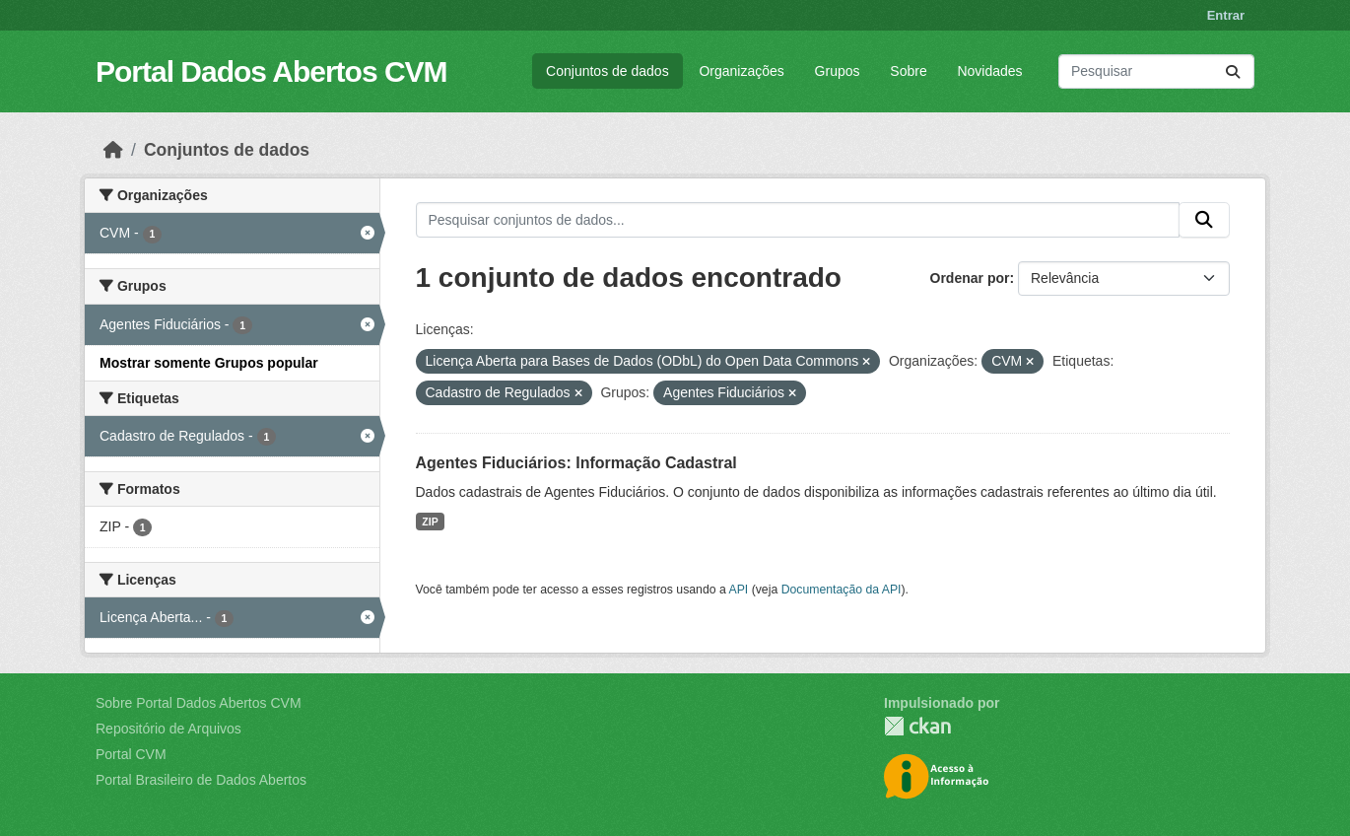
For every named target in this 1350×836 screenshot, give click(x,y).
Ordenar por (970, 278)
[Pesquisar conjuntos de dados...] (1156, 71)
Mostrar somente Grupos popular (209, 363)
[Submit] (1232, 71)
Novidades (989, 71)
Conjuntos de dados (607, 71)
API (739, 589)
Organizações (741, 71)
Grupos (837, 71)
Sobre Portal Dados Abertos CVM (199, 703)
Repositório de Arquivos (168, 728)
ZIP (430, 521)
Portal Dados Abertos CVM (271, 71)
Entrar (1226, 15)
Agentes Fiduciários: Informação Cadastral (576, 462)
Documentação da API (841, 589)
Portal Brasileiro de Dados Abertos (201, 780)
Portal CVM (131, 754)
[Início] (113, 150)
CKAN (917, 726)
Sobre (908, 71)
